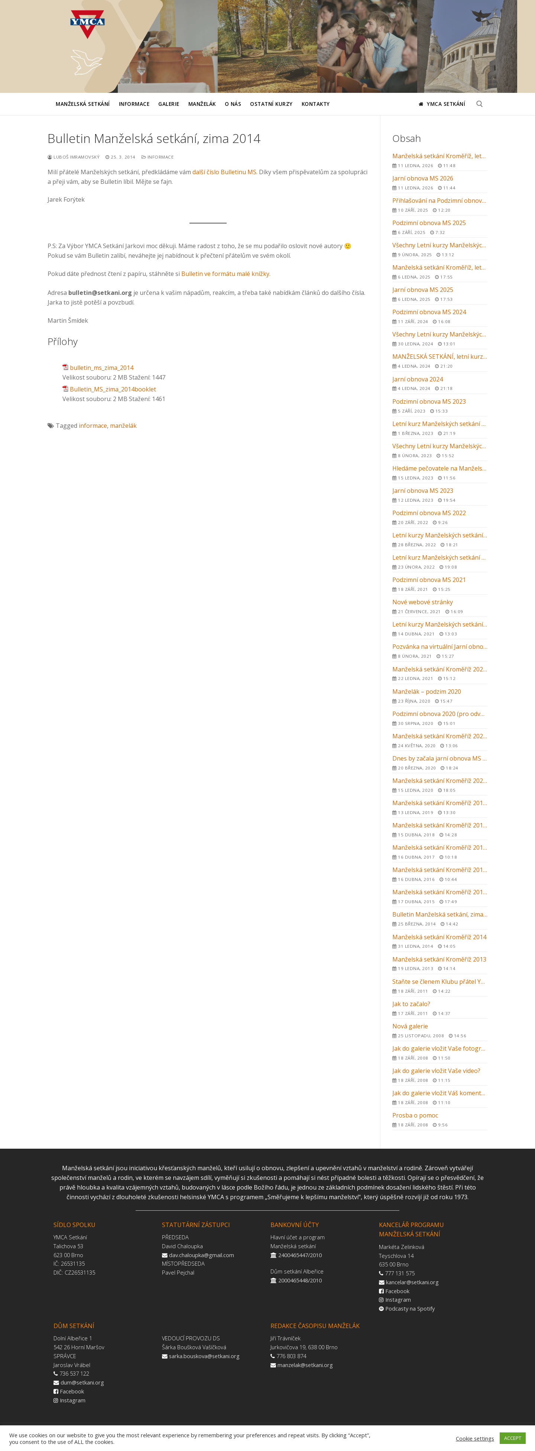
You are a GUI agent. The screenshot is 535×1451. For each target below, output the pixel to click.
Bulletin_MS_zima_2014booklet (113, 389)
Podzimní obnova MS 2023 (439, 405)
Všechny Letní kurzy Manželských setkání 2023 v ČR (439, 450)
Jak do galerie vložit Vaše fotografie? (439, 1052)
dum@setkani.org (82, 1382)
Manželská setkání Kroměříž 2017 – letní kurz (439, 851)
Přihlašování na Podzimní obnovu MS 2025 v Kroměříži (439, 204)
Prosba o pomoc (439, 1119)
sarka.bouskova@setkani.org (204, 1356)
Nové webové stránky (439, 606)
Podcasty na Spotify (410, 1308)
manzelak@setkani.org (305, 1365)
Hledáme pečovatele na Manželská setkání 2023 (439, 472)
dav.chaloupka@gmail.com (201, 1255)
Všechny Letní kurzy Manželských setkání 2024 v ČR (439, 338)
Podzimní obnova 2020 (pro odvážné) (439, 718)
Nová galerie (439, 1030)
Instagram (398, 1299)
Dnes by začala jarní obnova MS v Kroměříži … (439, 762)
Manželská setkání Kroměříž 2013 (439, 963)
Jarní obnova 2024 (439, 383)
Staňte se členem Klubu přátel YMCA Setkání (439, 985)
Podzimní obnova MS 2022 (439, 517)
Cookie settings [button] (475, 1438)
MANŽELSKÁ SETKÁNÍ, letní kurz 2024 (439, 360)
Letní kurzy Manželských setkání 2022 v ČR (439, 539)
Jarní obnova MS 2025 (439, 294)
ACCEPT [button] (512, 1438)
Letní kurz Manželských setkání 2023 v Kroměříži (439, 428)
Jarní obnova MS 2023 (439, 495)
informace (93, 426)
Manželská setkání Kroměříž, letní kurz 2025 (439, 271)
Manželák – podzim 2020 (439, 695)
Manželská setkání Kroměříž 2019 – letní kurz (439, 807)
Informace (158, 157)
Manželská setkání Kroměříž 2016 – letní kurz (439, 874)
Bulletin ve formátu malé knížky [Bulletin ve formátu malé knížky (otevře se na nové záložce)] (225, 274)
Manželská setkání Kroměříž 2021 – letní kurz (439, 673)
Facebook (397, 1291)
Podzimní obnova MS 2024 (439, 316)
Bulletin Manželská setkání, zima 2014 (439, 918)
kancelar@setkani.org (412, 1282)
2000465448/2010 (300, 1280)
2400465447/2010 (300, 1255)
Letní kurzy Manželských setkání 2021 (439, 628)
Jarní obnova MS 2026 (439, 182)
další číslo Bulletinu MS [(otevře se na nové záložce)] (224, 172)
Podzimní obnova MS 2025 (439, 227)
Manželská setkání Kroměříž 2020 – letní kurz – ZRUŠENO (439, 785)
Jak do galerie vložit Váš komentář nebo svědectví (439, 1097)
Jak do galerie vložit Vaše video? (439, 1075)
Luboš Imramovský (74, 157)
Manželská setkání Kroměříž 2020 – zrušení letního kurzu (439, 740)
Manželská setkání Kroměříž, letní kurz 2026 (439, 160)
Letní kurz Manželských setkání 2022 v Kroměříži (439, 561)
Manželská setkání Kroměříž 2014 (439, 941)
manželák (123, 426)
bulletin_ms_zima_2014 (101, 368)
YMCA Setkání (442, 103)
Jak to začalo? (439, 1008)
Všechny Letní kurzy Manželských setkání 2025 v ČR (439, 249)
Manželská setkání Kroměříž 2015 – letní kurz (439, 896)
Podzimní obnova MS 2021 (439, 584)
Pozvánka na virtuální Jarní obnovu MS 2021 (439, 650)
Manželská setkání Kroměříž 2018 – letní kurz (439, 829)
